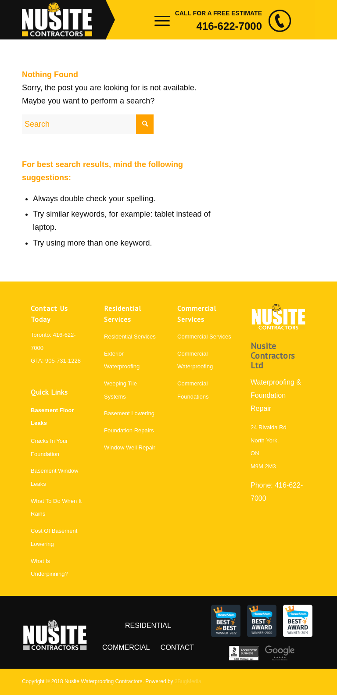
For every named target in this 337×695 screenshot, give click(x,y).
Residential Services (130, 336)
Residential (148, 625)
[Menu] (157, 19)
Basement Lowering (129, 413)
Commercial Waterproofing (195, 360)
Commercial (126, 647)
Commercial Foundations (193, 390)
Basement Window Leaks (54, 477)
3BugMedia (188, 681)
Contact (177, 647)
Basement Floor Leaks (52, 417)
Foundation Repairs (129, 430)
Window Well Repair (129, 447)
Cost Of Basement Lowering (54, 537)
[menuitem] (157, 19)
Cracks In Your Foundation (49, 447)
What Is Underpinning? (49, 567)
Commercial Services (204, 336)
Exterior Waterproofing (122, 360)
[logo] (68, 19)
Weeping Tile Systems (120, 390)
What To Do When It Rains (56, 507)
